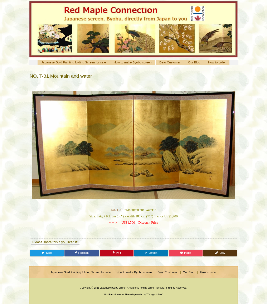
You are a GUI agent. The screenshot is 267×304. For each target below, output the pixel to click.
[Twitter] (47, 253)
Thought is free (154, 294)
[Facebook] (81, 253)
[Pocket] (185, 253)
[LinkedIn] (151, 253)
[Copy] (220, 253)
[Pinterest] (117, 253)
